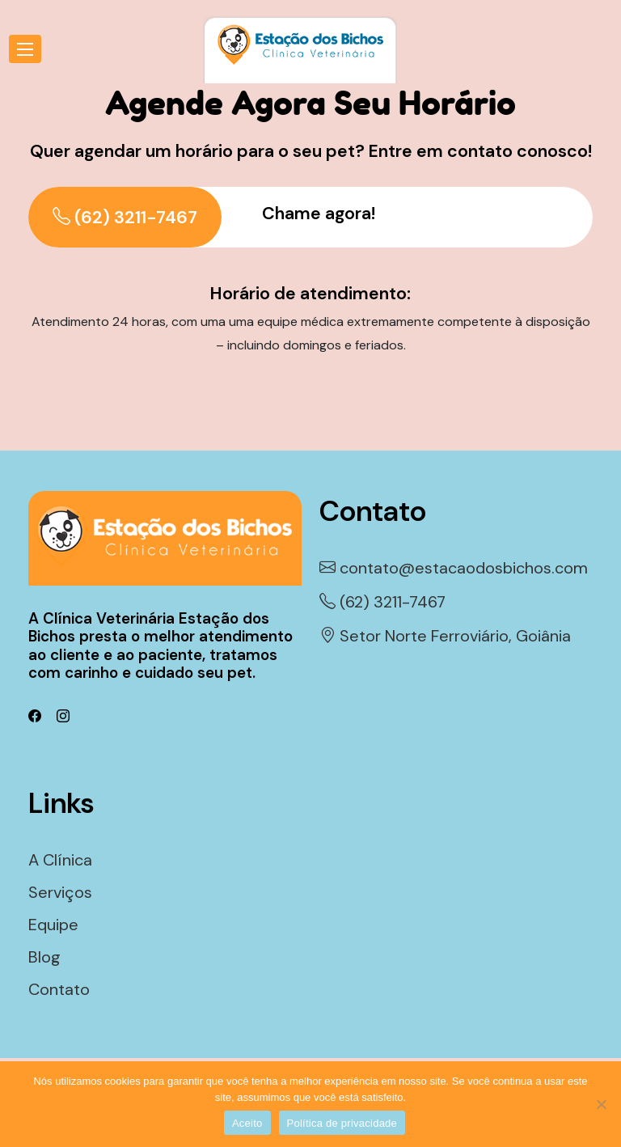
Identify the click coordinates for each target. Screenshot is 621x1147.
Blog (44, 956)
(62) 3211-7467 (125, 217)
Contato (59, 989)
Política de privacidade (342, 1123)
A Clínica (60, 859)
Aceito (247, 1123)
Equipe (53, 924)
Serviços (60, 892)
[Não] (601, 1104)
